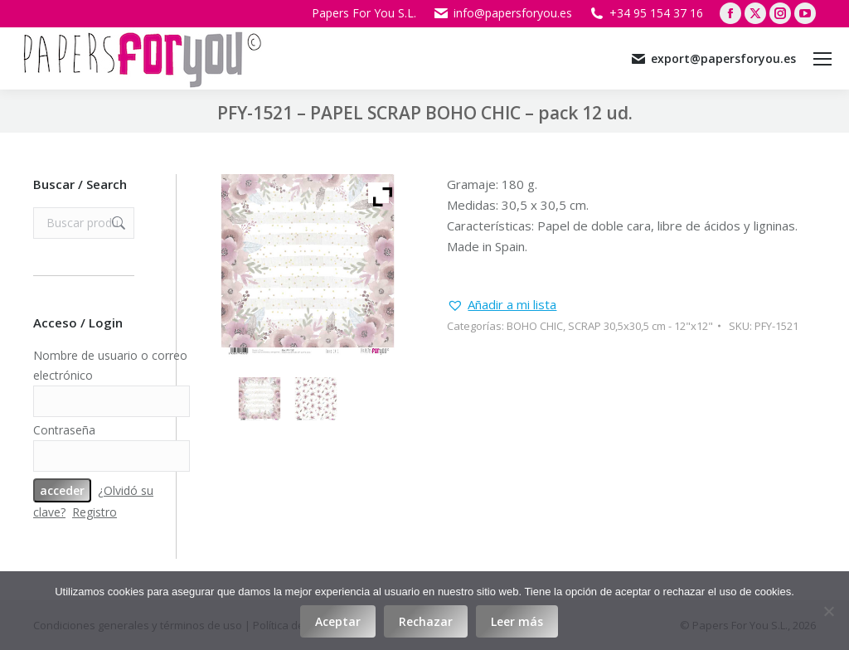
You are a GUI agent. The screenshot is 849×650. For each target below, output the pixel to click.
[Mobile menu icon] (822, 59)
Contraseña (64, 430)
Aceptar (338, 621)
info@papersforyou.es (502, 13)
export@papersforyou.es (713, 58)
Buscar (117, 223)
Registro (94, 512)
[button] (501, 304)
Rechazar (426, 621)
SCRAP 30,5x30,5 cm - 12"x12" (640, 325)
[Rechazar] (828, 611)
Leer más (517, 621)
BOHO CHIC (535, 325)
